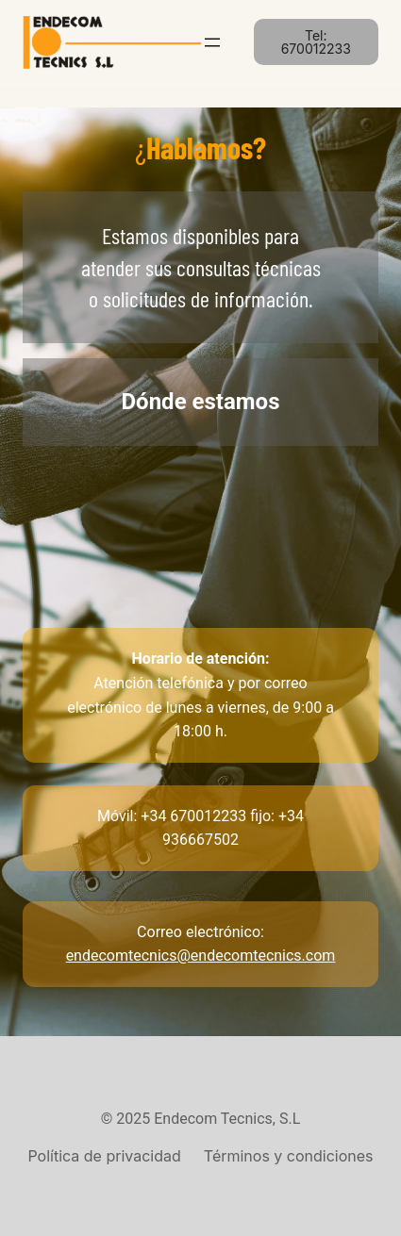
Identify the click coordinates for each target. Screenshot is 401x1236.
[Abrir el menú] (212, 42)
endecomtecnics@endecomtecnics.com (201, 955)
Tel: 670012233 (316, 42)
